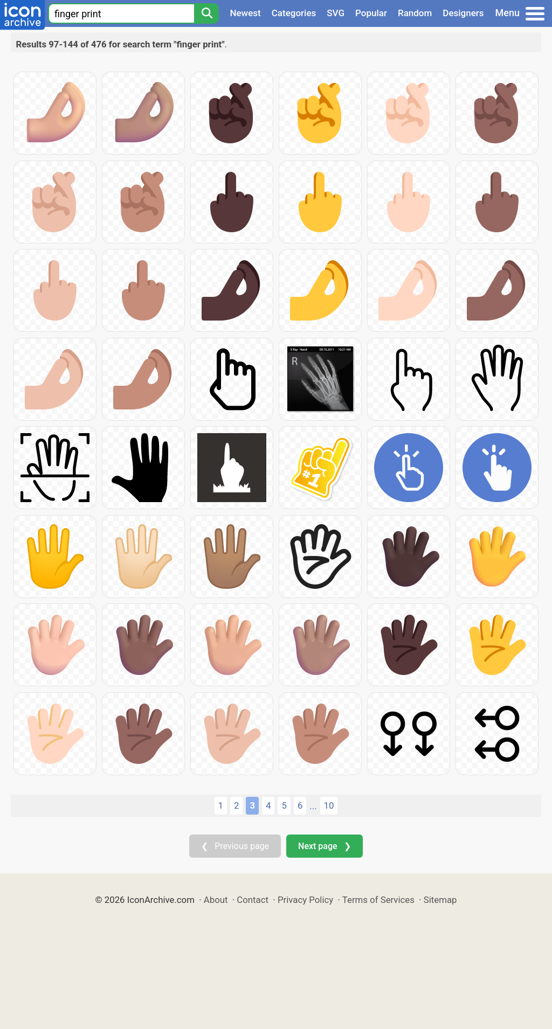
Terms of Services (378, 899)
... (312, 806)
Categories (294, 13)
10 (329, 805)
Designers (463, 13)
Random (415, 13)
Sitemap (440, 899)
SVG (335, 13)
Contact (252, 899)
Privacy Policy (305, 899)
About (216, 899)
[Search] (206, 13)
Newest (245, 13)
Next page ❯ (324, 846)
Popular (371, 13)
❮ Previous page (235, 846)
